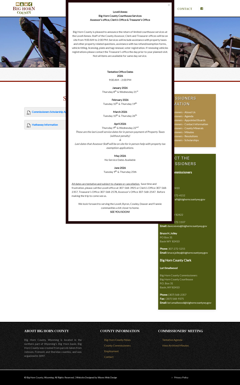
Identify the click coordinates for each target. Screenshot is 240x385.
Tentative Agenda (172, 339)
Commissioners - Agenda (179, 116)
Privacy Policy (181, 377)
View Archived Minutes (175, 345)
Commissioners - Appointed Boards (185, 120)
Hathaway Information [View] (45, 124)
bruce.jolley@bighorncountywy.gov (187, 252)
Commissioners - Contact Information (186, 124)
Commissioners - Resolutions (181, 136)
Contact (109, 356)
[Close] (169, 4)
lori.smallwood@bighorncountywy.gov (189, 302)
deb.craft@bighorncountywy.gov (186, 199)
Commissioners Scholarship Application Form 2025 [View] (61, 111)
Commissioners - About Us (180, 112)
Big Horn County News (117, 339)
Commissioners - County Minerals (184, 128)
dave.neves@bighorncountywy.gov (187, 226)
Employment (111, 351)
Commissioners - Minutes (179, 132)
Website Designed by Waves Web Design (96, 377)
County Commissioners (117, 345)
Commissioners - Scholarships (182, 140)
